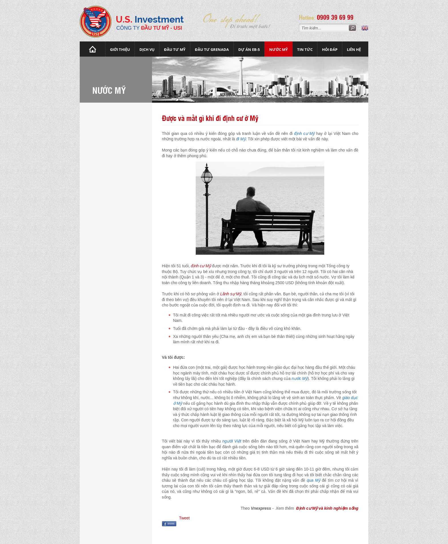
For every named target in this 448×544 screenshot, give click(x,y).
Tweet (184, 518)
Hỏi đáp (329, 49)
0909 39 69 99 (335, 17)
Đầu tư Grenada (212, 49)
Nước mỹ (278, 49)
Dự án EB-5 (249, 49)
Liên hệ (354, 49)
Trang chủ (92, 49)
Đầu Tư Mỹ (174, 49)
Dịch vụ (147, 49)
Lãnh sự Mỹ (230, 294)
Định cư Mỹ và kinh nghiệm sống (327, 508)
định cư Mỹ (201, 266)
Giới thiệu (120, 49)
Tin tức (305, 49)
